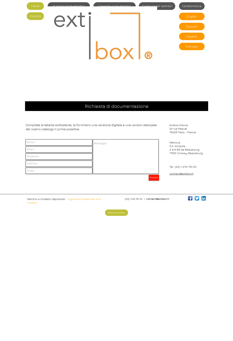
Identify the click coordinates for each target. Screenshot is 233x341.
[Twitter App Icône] (197, 198)
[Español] (192, 36)
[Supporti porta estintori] (69, 6)
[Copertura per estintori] (157, 6)
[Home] (35, 6)
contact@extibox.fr (181, 173)
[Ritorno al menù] (116, 212)
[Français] (192, 46)
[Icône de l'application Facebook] (190, 198)
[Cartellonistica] (192, 6)
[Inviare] (154, 178)
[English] (192, 16)
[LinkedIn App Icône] (203, 198)
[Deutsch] (192, 26)
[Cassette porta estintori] (114, 6)
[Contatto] (35, 16)
